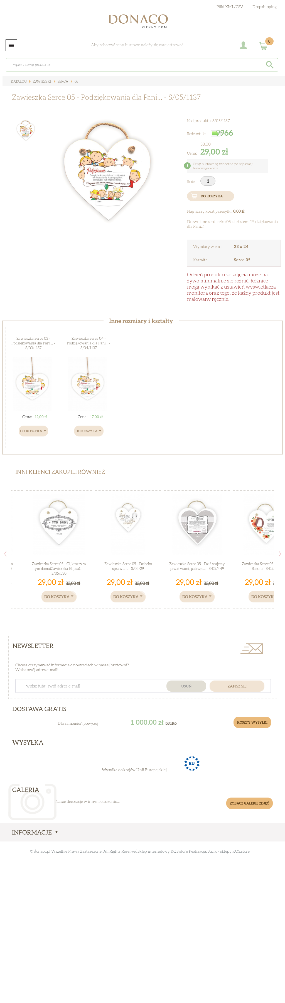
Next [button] (280, 554)
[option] (108, 170)
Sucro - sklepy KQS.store (229, 851)
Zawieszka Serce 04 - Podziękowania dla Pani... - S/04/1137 (88, 343)
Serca (62, 81)
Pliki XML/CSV (230, 6)
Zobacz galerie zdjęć (249, 803)
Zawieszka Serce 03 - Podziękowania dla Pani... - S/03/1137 (33, 343)
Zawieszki (41, 81)
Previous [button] (5, 554)
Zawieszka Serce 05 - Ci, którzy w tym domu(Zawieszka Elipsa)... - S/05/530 (59, 568)
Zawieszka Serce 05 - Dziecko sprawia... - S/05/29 (128, 566)
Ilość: (191, 181)
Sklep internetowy (153, 851)
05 (76, 81)
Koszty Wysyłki (252, 722)
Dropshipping (264, 6)
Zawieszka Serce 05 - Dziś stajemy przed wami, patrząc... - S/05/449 (197, 566)
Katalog (18, 81)
